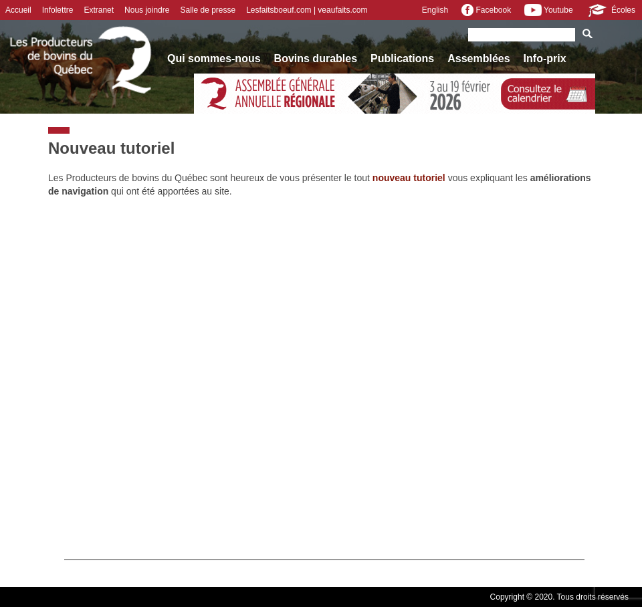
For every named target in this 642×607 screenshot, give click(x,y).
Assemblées (478, 58)
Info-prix (545, 58)
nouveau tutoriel (408, 177)
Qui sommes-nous (214, 58)
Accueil (18, 10)
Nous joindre (146, 10)
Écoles (610, 10)
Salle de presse (207, 10)
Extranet (99, 10)
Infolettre (58, 10)
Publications (402, 58)
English (435, 10)
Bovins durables (315, 58)
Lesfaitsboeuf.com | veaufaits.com (306, 10)
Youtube (548, 10)
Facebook (486, 10)
